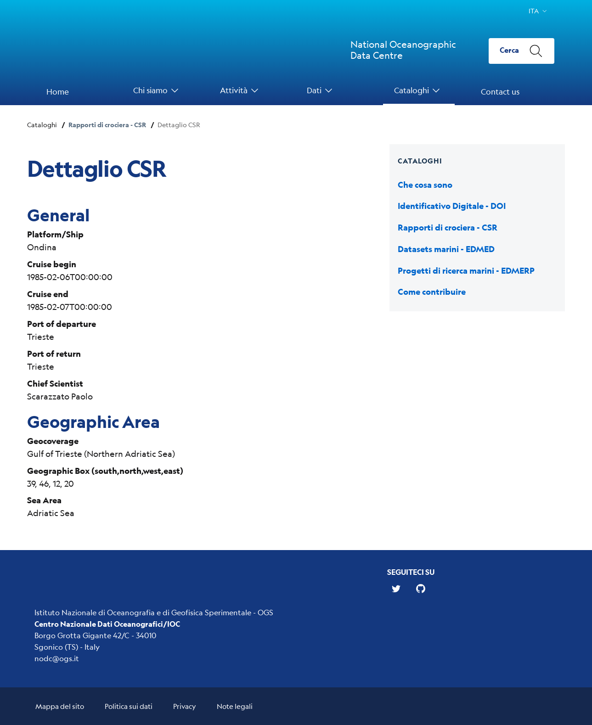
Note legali (235, 706)
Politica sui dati (128, 706)
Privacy (184, 706)
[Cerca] (521, 51)
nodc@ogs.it (56, 658)
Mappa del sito (59, 706)
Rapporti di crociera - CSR (107, 124)
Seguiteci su (410, 572)
